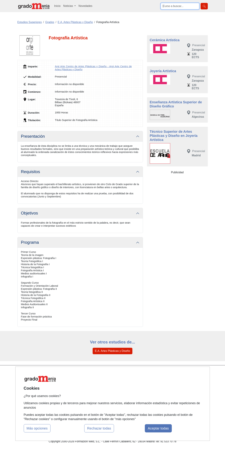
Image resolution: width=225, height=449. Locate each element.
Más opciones (37, 428)
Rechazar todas (99, 428)
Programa (30, 242)
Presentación (33, 136)
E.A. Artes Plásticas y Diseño (112, 350)
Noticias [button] (68, 5)
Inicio (57, 5)
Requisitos (30, 171)
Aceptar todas (158, 428)
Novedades (85, 5)
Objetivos (29, 213)
